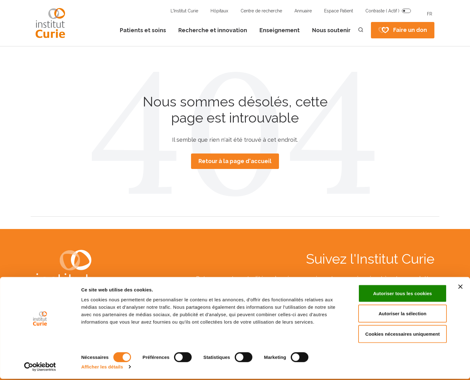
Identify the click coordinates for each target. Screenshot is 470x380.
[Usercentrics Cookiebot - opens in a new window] (40, 368)
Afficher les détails (102, 367)
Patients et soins (143, 30)
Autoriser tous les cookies (402, 294)
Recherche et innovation (212, 30)
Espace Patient (338, 10)
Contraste (382, 10)
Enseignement (279, 30)
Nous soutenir (331, 30)
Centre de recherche (261, 10)
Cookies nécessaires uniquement (402, 335)
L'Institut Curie (184, 10)
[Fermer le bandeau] (460, 288)
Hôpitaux (219, 10)
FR (429, 13)
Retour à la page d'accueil (235, 161)
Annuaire (303, 10)
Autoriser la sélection (403, 314)
